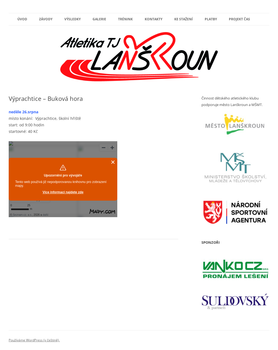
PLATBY (211, 19)
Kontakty (153, 19)
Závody (45, 19)
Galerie (99, 19)
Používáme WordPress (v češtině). (34, 340)
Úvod (22, 19)
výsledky (72, 19)
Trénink (125, 19)
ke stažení (183, 19)
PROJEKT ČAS (239, 19)
